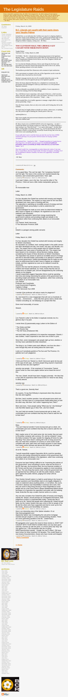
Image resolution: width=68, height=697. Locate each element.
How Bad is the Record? (5, 40)
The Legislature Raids (23, 9)
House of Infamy (6, 35)
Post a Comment (23, 537)
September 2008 (6, 610)
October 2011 (5, 662)
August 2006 (5, 575)
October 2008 (5, 611)
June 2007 (5, 589)
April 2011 (4, 653)
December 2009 (6, 631)
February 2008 (6, 600)
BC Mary (26, 358)
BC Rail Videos (6, 563)
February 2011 (6, 651)
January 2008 (5, 599)
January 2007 (5, 582)
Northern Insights (6, 42)
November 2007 (6, 596)
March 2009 (5, 618)
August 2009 (5, 625)
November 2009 (6, 630)
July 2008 (4, 607)
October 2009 (5, 628)
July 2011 (4, 658)
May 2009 (4, 621)
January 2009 (5, 616)
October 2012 (5, 673)
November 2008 (6, 613)
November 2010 (6, 646)
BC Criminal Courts (7, 48)
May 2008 (4, 604)
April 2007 (4, 586)
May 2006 (4, 571)
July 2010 (4, 641)
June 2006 (5, 572)
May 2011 (4, 655)
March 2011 (5, 652)
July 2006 (4, 573)
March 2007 (5, 585)
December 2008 (6, 614)
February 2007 (6, 583)
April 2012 (4, 670)
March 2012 (5, 669)
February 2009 (6, 617)
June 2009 (5, 623)
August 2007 (5, 592)
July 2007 (4, 590)
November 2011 (6, 663)
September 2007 (6, 593)
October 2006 (5, 578)
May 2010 (4, 638)
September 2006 (6, 576)
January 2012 (5, 666)
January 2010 (5, 632)
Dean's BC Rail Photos (8, 564)
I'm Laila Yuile (5, 37)
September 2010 (6, 644)
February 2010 (6, 634)
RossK (26, 313)
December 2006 (6, 580)
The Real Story (6, 44)
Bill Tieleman (5, 38)
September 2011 (6, 660)
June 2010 (5, 639)
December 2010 (6, 648)
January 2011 (5, 649)
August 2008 (5, 609)
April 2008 (4, 603)
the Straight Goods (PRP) (6, 46)
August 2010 (5, 642)
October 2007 (5, 594)
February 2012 (6, 667)
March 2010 (5, 635)
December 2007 (6, 597)
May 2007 (4, 587)
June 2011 (5, 656)
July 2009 (4, 624)
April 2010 (4, 637)
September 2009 (6, 627)
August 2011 (5, 659)
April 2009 (4, 620)
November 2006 (6, 579)
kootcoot (26, 447)
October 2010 (5, 645)
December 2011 (6, 665)
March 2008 (5, 602)
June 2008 (5, 606)
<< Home (19, 545)
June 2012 (5, 672)
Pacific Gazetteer (6, 34)
